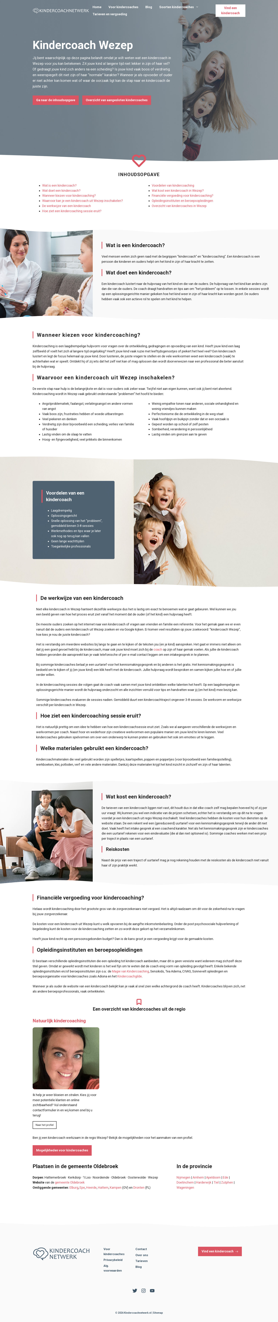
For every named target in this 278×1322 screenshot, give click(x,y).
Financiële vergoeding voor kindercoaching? (182, 195)
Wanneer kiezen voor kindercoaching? (69, 195)
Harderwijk (203, 1182)
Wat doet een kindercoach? (61, 190)
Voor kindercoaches (123, 7)
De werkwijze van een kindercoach (66, 206)
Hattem (103, 1187)
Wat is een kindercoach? (59, 185)
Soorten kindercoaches (180, 7)
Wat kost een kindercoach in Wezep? (178, 190)
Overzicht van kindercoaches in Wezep (179, 206)
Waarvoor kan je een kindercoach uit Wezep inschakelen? (82, 201)
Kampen (115, 1187)
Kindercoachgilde (129, 976)
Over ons (141, 1255)
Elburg (74, 1187)
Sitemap (158, 1312)
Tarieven (141, 1261)
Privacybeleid (113, 1260)
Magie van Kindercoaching (130, 971)
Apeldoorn (213, 1177)
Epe (82, 1187)
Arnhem (198, 1177)
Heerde (91, 1187)
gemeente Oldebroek (70, 1182)
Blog (148, 7)
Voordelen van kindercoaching (173, 185)
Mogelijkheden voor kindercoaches (62, 1150)
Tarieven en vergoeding (110, 14)
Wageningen (185, 1187)
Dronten (138, 1187)
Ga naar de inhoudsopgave (55, 100)
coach (158, 649)
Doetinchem (185, 1182)
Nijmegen (183, 1177)
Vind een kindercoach (230, 10)
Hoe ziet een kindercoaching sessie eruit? (71, 211)
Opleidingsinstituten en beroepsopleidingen (182, 201)
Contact (141, 1249)
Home (97, 7)
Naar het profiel (45, 1125)
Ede (225, 1177)
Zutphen (227, 1182)
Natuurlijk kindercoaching (59, 1020)
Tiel (216, 1182)
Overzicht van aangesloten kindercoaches (117, 100)
